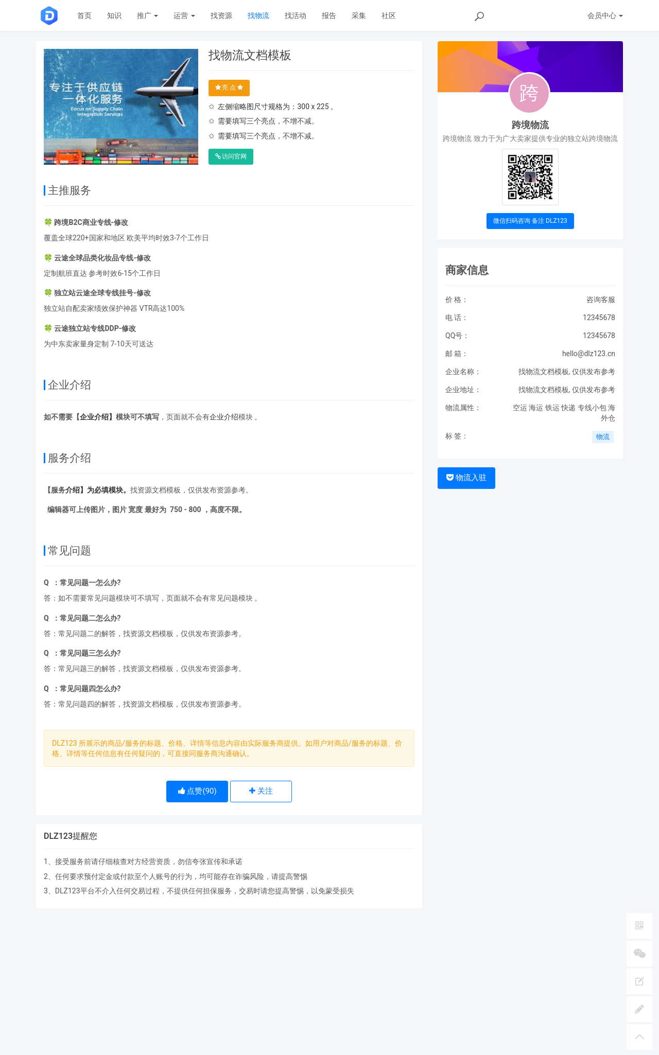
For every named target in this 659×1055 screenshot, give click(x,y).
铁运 (552, 407)
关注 (261, 791)
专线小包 (592, 407)
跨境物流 (530, 124)
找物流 (258, 15)
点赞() (197, 791)
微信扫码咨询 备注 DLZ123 (530, 220)
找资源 (221, 15)
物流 (603, 437)
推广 (147, 15)
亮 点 (229, 87)
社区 (388, 15)
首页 (84, 15)
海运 (536, 407)
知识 (114, 15)
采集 (359, 15)
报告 (329, 15)
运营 (184, 15)
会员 (605, 15)
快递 (568, 407)
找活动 (295, 15)
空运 (520, 407)
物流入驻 (466, 477)
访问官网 (231, 156)
